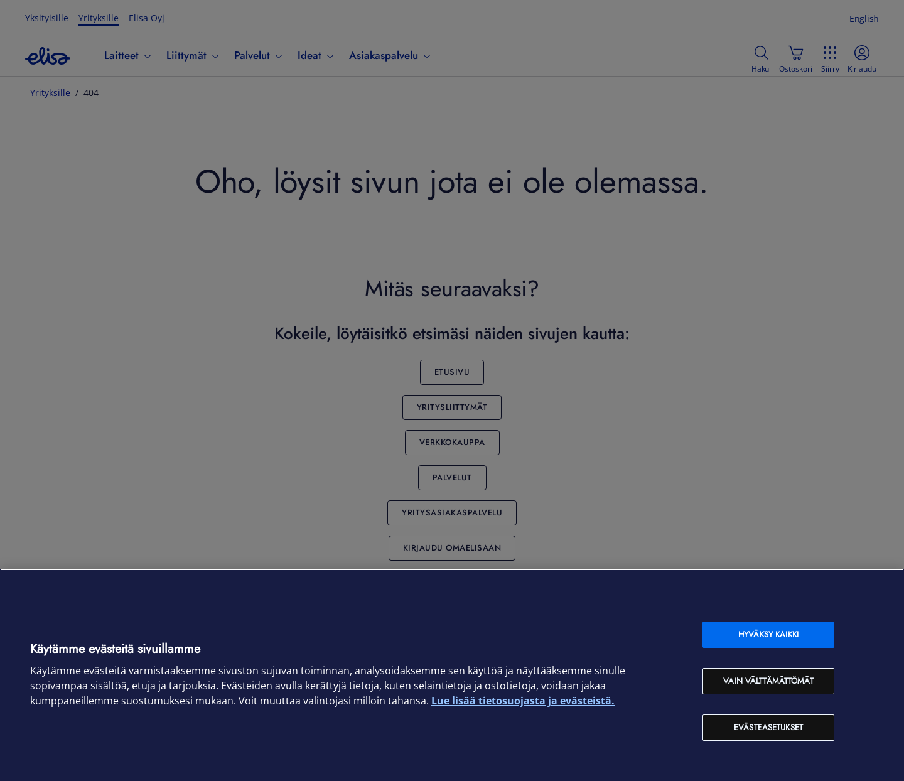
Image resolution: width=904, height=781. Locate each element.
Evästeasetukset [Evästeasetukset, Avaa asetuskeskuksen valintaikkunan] (768, 727)
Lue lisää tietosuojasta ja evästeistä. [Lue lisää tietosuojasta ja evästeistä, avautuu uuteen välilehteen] (523, 701)
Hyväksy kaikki (768, 634)
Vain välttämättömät (768, 681)
